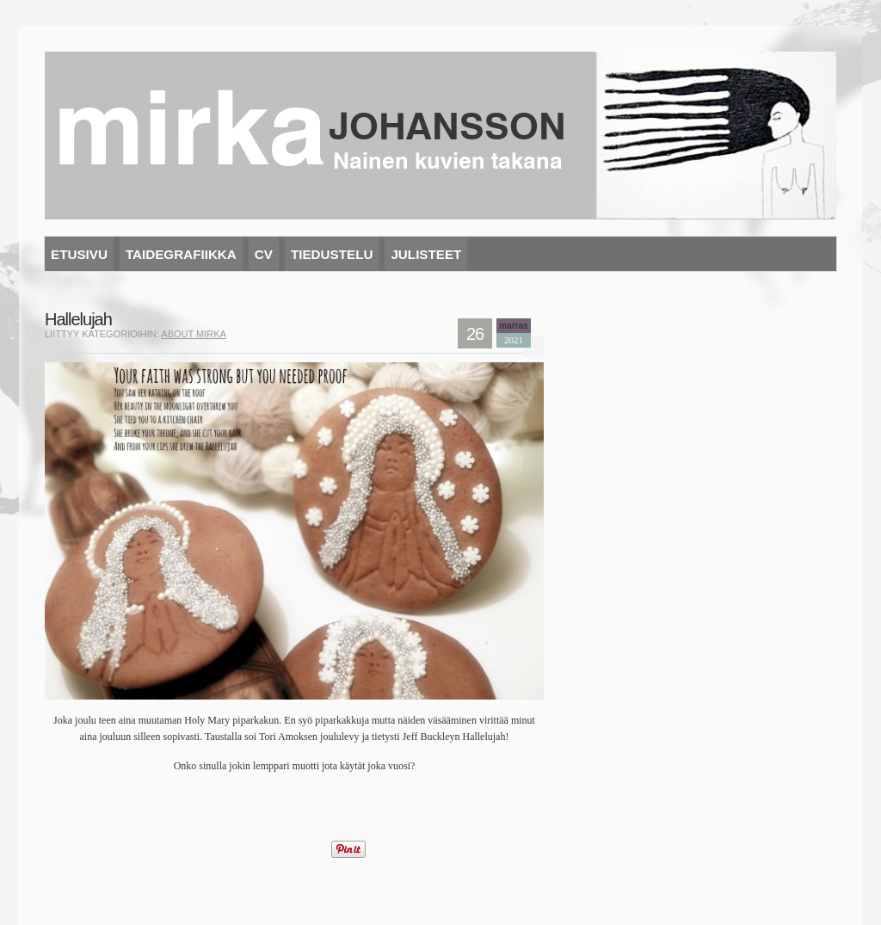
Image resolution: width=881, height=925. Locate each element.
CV (264, 254)
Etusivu (79, 254)
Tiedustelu (332, 254)
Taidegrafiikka (181, 254)
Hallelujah (78, 319)
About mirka (193, 334)
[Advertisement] (246, 809)
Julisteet (426, 254)
